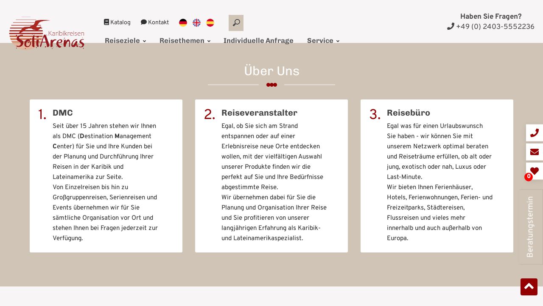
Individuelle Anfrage (244, 28)
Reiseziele (123, 28)
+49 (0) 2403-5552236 (491, 27)
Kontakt (155, 12)
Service (301, 28)
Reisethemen (176, 28)
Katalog (117, 12)
